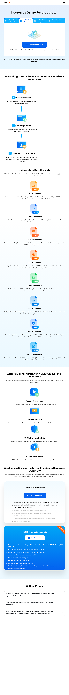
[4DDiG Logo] (7, 2)
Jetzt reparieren (35, 495)
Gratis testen (35, 538)
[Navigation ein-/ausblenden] (64, 2)
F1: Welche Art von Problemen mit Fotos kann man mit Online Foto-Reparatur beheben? (30, 595)
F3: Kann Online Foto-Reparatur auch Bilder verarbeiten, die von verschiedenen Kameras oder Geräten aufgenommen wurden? (29, 612)
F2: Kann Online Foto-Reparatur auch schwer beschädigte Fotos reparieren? (29, 604)
